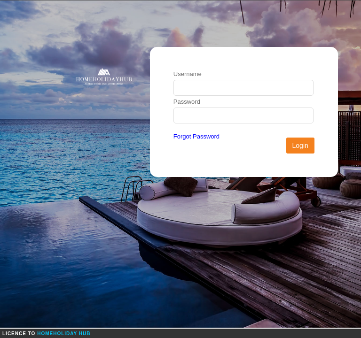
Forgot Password (196, 136)
